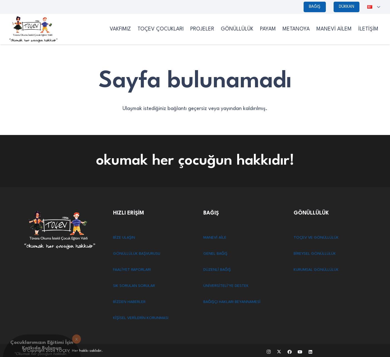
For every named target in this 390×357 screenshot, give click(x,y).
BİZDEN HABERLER (129, 302)
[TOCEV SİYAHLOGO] (33, 29)
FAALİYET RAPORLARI (132, 270)
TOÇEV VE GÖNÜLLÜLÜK (316, 237)
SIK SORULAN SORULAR (134, 286)
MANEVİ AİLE (214, 237)
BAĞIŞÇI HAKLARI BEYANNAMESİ (232, 302)
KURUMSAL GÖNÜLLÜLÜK (316, 270)
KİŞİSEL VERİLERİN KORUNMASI (140, 318)
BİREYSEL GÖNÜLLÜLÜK (315, 254)
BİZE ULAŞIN (124, 237)
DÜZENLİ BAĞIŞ (217, 270)
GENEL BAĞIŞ (215, 254)
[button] (374, 7)
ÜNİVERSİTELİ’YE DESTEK (226, 286)
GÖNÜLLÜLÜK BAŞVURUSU (136, 254)
